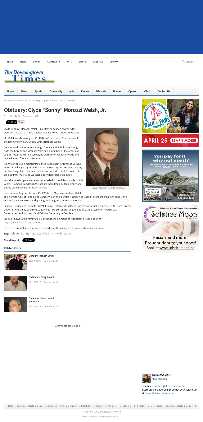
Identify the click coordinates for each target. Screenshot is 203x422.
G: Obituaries (20, 100)
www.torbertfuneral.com (89, 228)
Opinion (114, 61)
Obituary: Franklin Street (41, 255)
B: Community (67, 406)
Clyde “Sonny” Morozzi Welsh (31, 233)
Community (53, 61)
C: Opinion (111, 406)
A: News (98, 406)
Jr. (55, 233)
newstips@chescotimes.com (168, 386)
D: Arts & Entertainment (29, 406)
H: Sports (139, 406)
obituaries (65, 233)
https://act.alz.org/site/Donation (22, 222)
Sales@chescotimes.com (159, 393)
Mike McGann (159, 378)
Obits (147, 91)
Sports (36, 61)
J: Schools (125, 406)
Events (82, 61)
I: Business (51, 406)
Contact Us (164, 91)
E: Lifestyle (84, 406)
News (23, 61)
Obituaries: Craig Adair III (41, 277)
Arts (69, 61)
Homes (117, 91)
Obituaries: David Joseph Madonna (41, 300)
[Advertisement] (102, 27)
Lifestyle (98, 61)
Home (10, 61)
